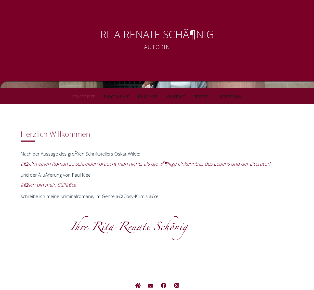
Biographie (115, 97)
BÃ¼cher (148, 97)
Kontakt (177, 97)
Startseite (80, 97)
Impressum (233, 97)
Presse (203, 97)
